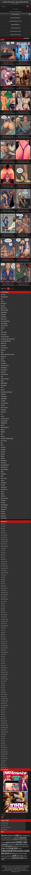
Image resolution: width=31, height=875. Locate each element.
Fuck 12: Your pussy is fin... (23, 258)
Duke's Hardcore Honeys (7, 354)
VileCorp (3, 513)
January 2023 (4, 616)
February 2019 (4, 720)
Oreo (2, 445)
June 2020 (3, 685)
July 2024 (3, 577)
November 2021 (4, 647)
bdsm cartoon (21, 113)
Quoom (3, 454)
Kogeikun (3, 411)
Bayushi (3, 305)
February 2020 (4, 694)
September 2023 (4, 599)
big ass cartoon (10, 285)
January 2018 (4, 749)
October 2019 (4, 703)
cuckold (10, 63)
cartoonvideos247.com (15, 21)
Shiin (2, 476)
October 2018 (4, 729)
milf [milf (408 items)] (14, 855)
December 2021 (4, 645)
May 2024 (3, 581)
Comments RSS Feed (17, 11)
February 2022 (4, 641)
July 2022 (3, 630)
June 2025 (3, 552)
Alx (2, 299)
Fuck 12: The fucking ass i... (8, 135)
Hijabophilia (4, 383)
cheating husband (26, 88)
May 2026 (3, 528)
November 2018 (4, 727)
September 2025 (4, 546)
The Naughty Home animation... (8, 184)
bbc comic (12, 88)
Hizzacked (3, 385)
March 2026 (3, 532)
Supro (2, 491)
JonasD (3, 405)
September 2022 (4, 625)
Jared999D (4, 398)
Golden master (5, 378)
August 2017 (3, 760)
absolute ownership (22, 63)
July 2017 (3, 762)
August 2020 (3, 681)
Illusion (3, 389)
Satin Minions (4, 469)
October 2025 (4, 543)
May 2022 (3, 634)
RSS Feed (11, 11)
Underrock (4, 509)
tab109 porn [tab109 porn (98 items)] (4, 858)
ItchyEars (3, 394)
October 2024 (4, 570)
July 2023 (3, 603)
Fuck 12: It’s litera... (8, 209)
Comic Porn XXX (4, 823)
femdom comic (10, 137)
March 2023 (3, 612)
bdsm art (28, 63)
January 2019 (4, 723)
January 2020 (4, 696)
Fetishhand (4, 367)
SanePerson (4, 467)
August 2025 (3, 548)
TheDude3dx (4, 504)
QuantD (3, 451)
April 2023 (3, 610)
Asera (2, 301)
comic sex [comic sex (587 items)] (21, 842)
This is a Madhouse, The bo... (23, 159)
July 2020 (3, 683)
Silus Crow (4, 478)
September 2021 (4, 652)
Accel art (3, 294)
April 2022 (3, 636)
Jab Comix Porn (4, 825)
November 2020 (4, 674)
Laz (2, 414)
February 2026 (4, 535)
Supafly (3, 484)
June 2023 (3, 605)
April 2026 (3, 530)
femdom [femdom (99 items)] (3, 846)
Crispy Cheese (5, 336)
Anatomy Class (6, 113)
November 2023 (4, 594)
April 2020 (3, 689)
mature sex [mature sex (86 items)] (3, 855)
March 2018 (3, 745)
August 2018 (3, 734)
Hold (2, 387)
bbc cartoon (5, 162)
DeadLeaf (3, 345)
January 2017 (4, 765)
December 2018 (4, 725)
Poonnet (3, 449)
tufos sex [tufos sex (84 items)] (9, 858)
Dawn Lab (3, 343)
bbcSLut (9, 211)
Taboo (2, 493)
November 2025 (4, 541)
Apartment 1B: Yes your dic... (23, 282)
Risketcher (4, 460)
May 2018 (3, 740)
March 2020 (3, 692)
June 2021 (3, 659)
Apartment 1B (21, 211)
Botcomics (4, 319)
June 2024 (3, 579)
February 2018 (4, 747)
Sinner (2, 480)
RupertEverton (5, 465)
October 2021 (4, 650)
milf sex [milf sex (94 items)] (25, 856)
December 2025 (4, 539)
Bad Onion (4, 303)
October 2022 (4, 623)
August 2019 (3, 707)
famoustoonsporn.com (6, 827)
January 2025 (4, 563)
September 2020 (4, 678)
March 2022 (3, 639)
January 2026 (4, 537)
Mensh (2, 429)
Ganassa (3, 372)
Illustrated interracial (6, 392)
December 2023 (4, 592)
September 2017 (4, 758)
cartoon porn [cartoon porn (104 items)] (8, 839)
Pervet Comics (4, 829)
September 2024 (4, 572)
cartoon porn (6, 186)
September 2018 (4, 732)
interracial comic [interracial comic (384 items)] (21, 851)
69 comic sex (6, 88)
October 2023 (4, 597)
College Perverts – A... (8, 110)
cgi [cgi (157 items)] (22, 839)
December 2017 (4, 751)
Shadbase (3, 473)
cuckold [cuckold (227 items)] (4, 844)
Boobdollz (3, 316)
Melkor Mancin (5, 427)
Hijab (2, 380)
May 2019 (3, 714)
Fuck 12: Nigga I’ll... (8, 159)
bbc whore (5, 211)
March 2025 (3, 559)
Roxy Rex (3, 462)
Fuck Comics (15, 14)
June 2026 (3, 526)
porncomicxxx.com (15, 31)
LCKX (2, 416)
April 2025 (3, 557)
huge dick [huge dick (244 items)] (13, 848)
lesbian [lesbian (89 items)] (16, 853)
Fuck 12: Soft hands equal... (8, 233)
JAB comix (4, 396)
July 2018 (3, 736)
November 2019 (4, 701)
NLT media (4, 440)
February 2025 (4, 561)
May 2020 (3, 687)
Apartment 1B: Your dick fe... (23, 233)
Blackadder (4, 312)
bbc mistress (6, 63)
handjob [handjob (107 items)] (15, 846)
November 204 (4, 767)
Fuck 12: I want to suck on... (8, 282)
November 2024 (4, 568)
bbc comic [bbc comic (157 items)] (23, 835)
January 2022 (4, 643)
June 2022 (3, 632)
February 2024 (4, 588)
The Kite (3, 502)
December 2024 (4, 566)
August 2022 (3, 627)
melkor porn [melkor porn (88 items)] (9, 855)
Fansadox (3, 363)
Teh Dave (3, 500)
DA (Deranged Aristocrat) (8, 338)
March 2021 (3, 665)
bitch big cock (27, 285)
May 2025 (3, 554)
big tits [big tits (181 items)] (16, 838)
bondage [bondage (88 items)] (3, 839)
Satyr (2, 471)
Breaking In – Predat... (23, 61)
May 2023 (3, 608)
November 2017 (4, 754)
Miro (2, 434)
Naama (3, 436)
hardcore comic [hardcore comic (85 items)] (21, 846)
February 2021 (4, 667)
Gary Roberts (4, 374)
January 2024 (4, 590)
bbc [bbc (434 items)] (17, 835)
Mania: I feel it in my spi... (7, 86)
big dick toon (12, 113)
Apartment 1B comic (22, 137)
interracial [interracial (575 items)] (7, 850)
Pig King (3, 447)
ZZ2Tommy (4, 518)
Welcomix (3, 515)
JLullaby (3, 400)
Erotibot (3, 361)
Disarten (3, 350)
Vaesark (3, 511)
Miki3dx (3, 431)
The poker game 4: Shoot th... (7, 61)
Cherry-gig (4, 332)
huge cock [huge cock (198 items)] (5, 848)
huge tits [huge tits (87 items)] (20, 848)
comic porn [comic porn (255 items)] (10, 842)
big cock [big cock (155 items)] (7, 838)
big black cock (26, 260)
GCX (2, 376)
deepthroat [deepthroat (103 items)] (25, 844)
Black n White (4, 310)
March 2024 (3, 585)
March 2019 (3, 718)
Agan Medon (4, 296)
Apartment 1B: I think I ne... (23, 184)
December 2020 (4, 672)
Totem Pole (4, 507)
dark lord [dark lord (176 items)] (19, 844)
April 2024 (3, 583)
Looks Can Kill (5, 418)
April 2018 (3, 743)
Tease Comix (4, 498)
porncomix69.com (16, 17)
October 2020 (4, 676)
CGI (2, 330)
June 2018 (3, 738)
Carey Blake (4, 323)
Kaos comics (4, 407)
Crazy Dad (3, 334)
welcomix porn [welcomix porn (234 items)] (18, 858)
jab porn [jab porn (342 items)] (5, 853)
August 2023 (3, 601)
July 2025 (3, 550)
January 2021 (4, 670)
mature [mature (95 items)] (25, 853)
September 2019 (4, 705)
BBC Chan (3, 307)
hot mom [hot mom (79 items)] (27, 846)
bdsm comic (27, 113)
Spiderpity (3, 482)
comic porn (27, 211)
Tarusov (3, 496)
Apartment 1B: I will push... (23, 209)
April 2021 (3, 663)
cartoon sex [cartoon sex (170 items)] (16, 839)
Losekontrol (4, 420)
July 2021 (3, 656)
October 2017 (4, 756)
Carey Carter (4, 325)
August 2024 (3, 574)
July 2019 (3, 709)
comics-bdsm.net (15, 28)
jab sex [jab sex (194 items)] (12, 853)
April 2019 (3, 716)
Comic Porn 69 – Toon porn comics (15, 2)
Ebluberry (3, 356)
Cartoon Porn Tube (15, 34)
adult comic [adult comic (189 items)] (8, 835)
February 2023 (4, 614)
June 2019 (3, 712)
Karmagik (3, 409)
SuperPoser (4, 489)
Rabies (3, 456)
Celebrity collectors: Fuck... (23, 110)
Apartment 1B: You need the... (8, 258)
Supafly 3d (4, 487)
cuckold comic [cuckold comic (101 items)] (11, 844)
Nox (2, 442)
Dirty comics (4, 347)
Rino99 (3, 458)
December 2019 (4, 698)
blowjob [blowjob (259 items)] (23, 838)
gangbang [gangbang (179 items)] (9, 846)
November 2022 (4, 621)
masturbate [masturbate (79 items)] (21, 853)
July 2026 (3, 524)
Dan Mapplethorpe (6, 341)
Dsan (2, 352)
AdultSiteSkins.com (15, 871)
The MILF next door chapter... (23, 86)
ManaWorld (4, 422)
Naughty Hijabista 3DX (7, 438)
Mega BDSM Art (15, 24)
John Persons (4, 403)
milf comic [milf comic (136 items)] (19, 856)
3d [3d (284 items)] (2, 835)
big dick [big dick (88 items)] (12, 837)
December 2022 (4, 619)
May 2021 (3, 661)
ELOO (2, 358)
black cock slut (12, 162)
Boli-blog (3, 314)
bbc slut (4, 137)
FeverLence (4, 369)
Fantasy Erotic (5, 365)
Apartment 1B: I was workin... (23, 135)
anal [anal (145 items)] (13, 835)
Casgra (3, 327)
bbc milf (20, 88)
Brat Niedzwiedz (5, 321)
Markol (2, 425)
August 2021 (3, 654)
